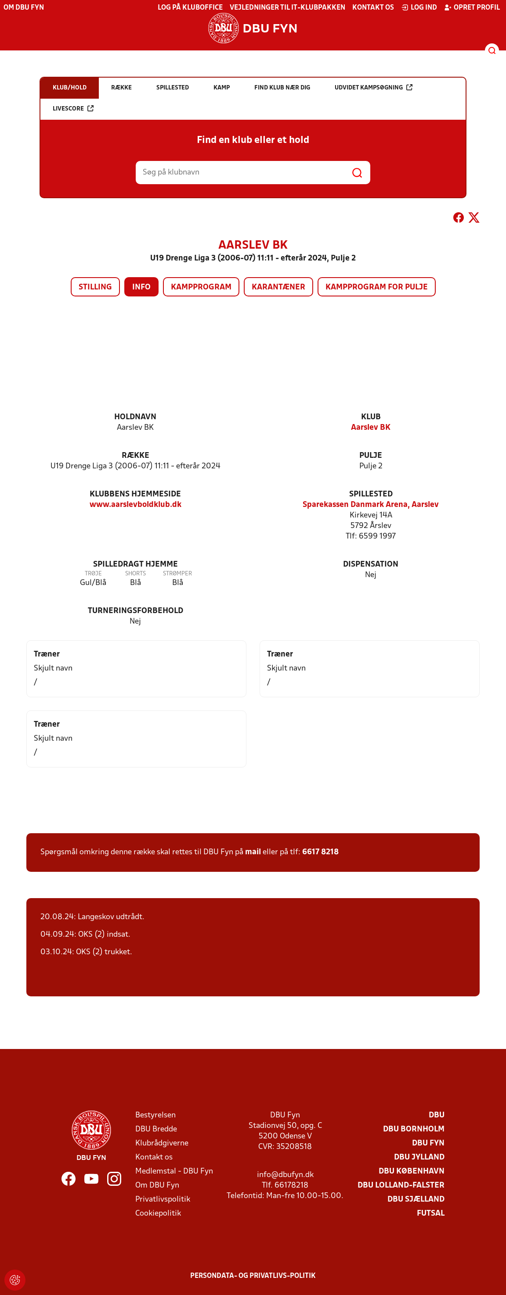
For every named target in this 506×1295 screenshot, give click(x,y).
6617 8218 (320, 852)
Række (135, 456)
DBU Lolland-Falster (401, 1185)
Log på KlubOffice (190, 8)
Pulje (370, 456)
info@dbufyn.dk (285, 1175)
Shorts (135, 574)
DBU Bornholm (414, 1129)
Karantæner (278, 287)
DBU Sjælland (416, 1199)
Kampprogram (201, 287)
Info (141, 287)
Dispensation (370, 564)
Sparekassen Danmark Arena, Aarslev (371, 505)
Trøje (93, 574)
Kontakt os (373, 8)
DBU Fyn (428, 1143)
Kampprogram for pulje (376, 287)
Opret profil (472, 7)
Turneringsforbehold (135, 611)
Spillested (371, 494)
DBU (437, 1115)
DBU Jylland (419, 1157)
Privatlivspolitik (162, 1199)
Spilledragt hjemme (135, 564)
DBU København (412, 1171)
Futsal (431, 1213)
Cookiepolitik (158, 1213)
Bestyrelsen (155, 1115)
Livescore (73, 108)
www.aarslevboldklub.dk (135, 505)
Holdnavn (135, 417)
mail (253, 852)
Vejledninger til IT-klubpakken (287, 8)
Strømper (177, 574)
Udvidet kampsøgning (373, 87)
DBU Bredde (156, 1129)
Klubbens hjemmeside (135, 494)
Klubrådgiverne (161, 1143)
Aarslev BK (370, 428)
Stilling (95, 287)
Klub (371, 417)
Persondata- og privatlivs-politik (253, 1276)
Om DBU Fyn (24, 8)
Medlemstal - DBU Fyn (174, 1171)
